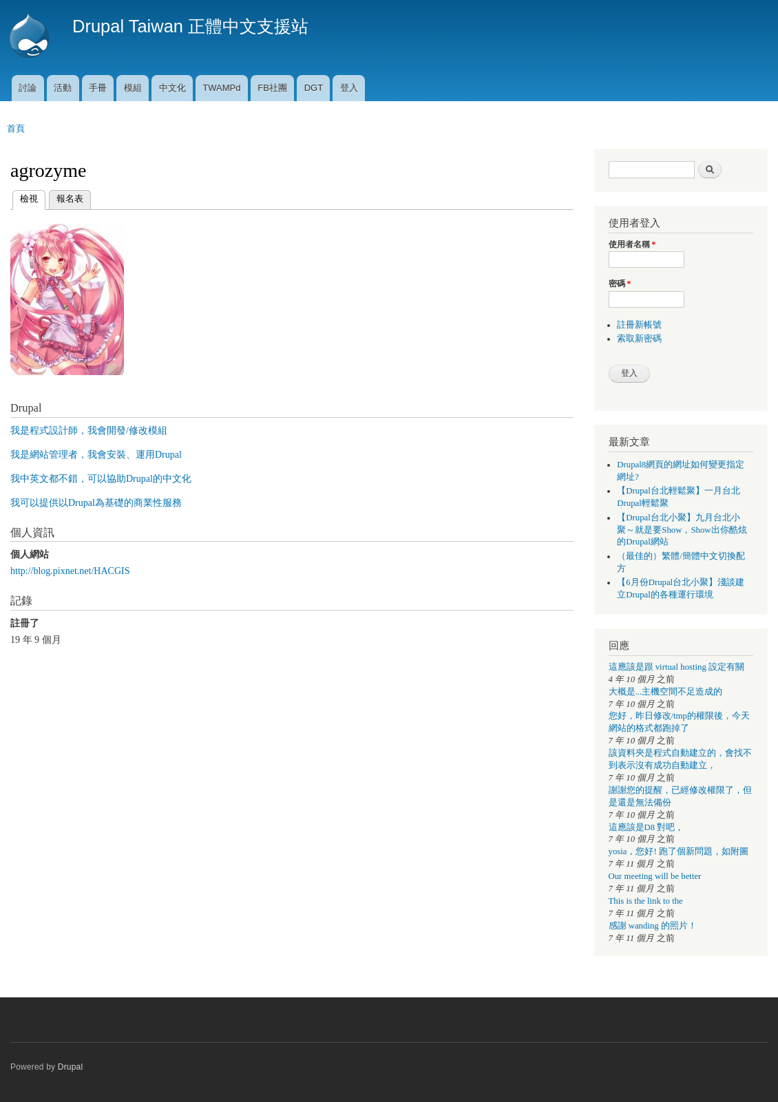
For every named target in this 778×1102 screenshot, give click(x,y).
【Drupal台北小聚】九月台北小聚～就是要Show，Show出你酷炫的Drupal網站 (681, 530)
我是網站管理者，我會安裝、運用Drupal (96, 454)
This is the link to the (646, 901)
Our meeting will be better (655, 876)
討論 (27, 88)
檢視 (28, 197)
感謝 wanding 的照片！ (653, 926)
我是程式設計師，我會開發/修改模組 (88, 430)
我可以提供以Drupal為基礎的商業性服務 (96, 503)
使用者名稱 (632, 244)
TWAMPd (221, 88)
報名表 (69, 198)
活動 (63, 88)
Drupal (70, 1067)
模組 (133, 88)
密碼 (620, 283)
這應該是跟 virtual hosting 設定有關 (677, 667)
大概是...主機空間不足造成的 (666, 692)
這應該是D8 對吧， (646, 827)
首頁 (16, 128)
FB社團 (272, 88)
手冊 (98, 88)
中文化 (172, 88)
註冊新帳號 (639, 325)
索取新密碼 (639, 338)
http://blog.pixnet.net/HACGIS (69, 571)
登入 (349, 88)
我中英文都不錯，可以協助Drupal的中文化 (100, 479)
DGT (313, 88)
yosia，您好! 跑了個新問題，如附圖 (678, 851)
